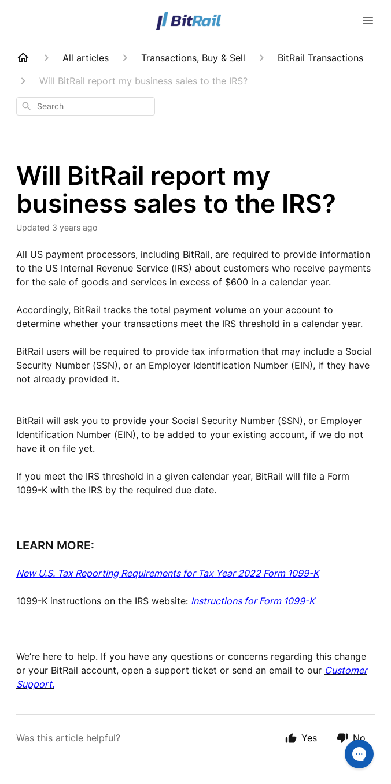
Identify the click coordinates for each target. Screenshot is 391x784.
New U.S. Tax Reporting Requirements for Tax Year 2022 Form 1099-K (167, 573)
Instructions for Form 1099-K (253, 601)
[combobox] (85, 106)
